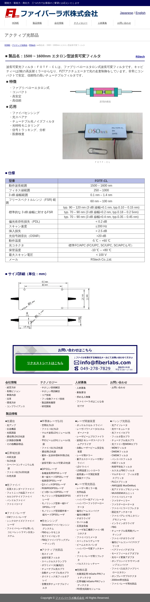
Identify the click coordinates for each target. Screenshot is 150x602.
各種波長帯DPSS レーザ (54, 473)
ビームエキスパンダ (87, 545)
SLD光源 (11, 461)
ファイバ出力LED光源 (18, 472)
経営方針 (11, 387)
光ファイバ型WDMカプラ (125, 444)
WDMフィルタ (119, 448)
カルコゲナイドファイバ (19, 496)
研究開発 (46, 406)
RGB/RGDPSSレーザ (53, 488)
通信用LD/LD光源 (16, 436)
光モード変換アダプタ (123, 557)
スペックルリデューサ (88, 541)
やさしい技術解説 (51, 387)
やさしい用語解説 (51, 391)
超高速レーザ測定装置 (88, 474)
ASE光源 (11, 457)
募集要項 (81, 392)
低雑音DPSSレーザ (52, 480)
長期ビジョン (13, 391)
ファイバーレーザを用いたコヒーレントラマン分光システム (21, 532)
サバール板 (82, 522)
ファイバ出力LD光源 (52, 448)
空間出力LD (48, 425)
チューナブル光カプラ (53, 569)
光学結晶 (81, 492)
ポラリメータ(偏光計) (53, 565)
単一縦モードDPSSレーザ (55, 477)
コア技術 (46, 395)
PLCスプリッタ (119, 482)
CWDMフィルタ (120, 455)
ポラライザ (82, 495)
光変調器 (11, 432)
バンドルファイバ (16, 500)
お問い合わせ (118, 387)
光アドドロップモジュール (125, 489)
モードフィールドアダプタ (125, 553)
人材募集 (81, 388)
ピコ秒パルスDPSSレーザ (55, 492)
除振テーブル (83, 478)
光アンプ (11, 425)
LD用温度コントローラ (88, 470)
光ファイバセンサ (51, 536)
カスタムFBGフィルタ (123, 470)
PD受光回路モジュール (88, 589)
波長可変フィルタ (51, 557)
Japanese (126, 13)
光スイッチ (47, 554)
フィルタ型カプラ (121, 436)
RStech (140, 56)
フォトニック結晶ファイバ (20, 492)
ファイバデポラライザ (123, 538)
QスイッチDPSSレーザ (54, 484)
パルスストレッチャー (88, 563)
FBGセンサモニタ (51, 532)
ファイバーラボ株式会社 (69, 597)
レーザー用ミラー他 (87, 488)
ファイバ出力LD (50, 429)
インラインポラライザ (123, 523)
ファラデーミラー (121, 500)
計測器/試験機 (14, 440)
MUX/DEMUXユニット (123, 493)
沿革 (9, 398)
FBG (114, 527)
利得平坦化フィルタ (122, 466)
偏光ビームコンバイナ (88, 511)
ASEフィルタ (118, 463)
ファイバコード (15, 504)
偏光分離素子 (83, 514)
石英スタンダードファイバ (20, 489)
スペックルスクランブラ (54, 561)
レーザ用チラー (85, 455)
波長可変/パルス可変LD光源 (56, 463)
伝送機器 (11, 429)
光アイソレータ (120, 425)
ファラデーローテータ (123, 504)
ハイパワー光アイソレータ (90, 499)
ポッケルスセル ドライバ (89, 425)
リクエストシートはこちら (45, 363)
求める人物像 (83, 397)
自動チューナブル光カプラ (55, 572)
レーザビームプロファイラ (90, 436)
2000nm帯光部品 (120, 580)
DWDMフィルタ (120, 451)
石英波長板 (82, 526)
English (140, 13)
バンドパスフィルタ (122, 459)
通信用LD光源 (49, 451)
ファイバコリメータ (87, 537)
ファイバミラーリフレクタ (125, 508)
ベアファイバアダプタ (123, 549)
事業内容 (11, 395)
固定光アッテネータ (122, 512)
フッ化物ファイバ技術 (53, 398)
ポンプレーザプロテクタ (124, 576)
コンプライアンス (16, 406)
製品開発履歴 (48, 402)
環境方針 (11, 402)
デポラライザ (83, 518)
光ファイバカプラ (121, 432)
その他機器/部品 (15, 444)
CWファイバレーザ (16, 517)
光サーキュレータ (121, 429)
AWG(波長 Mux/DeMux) (124, 485)
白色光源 (11, 476)
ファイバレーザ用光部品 (124, 583)
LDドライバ (83, 466)
